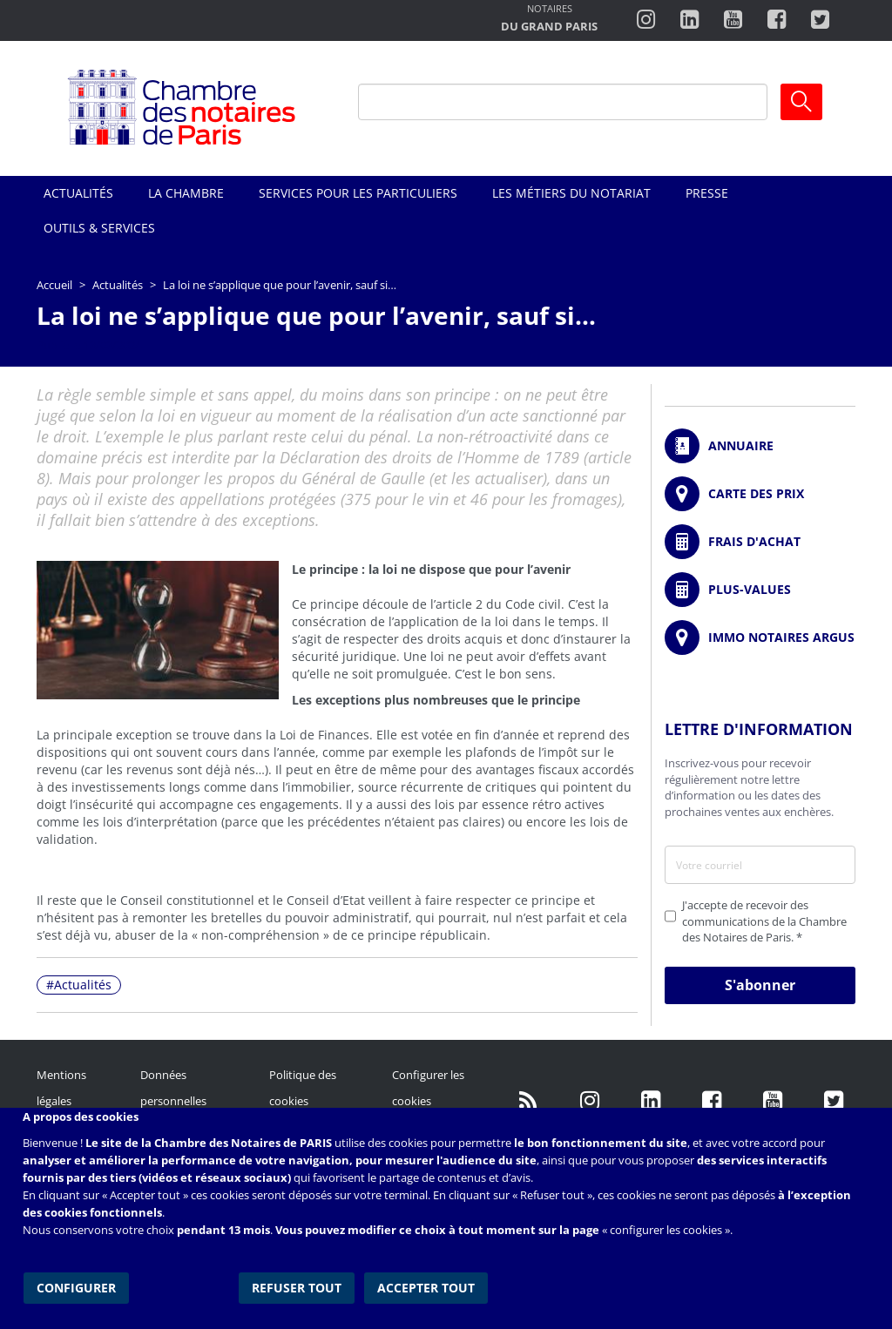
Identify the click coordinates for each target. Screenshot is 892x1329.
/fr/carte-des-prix (760, 493)
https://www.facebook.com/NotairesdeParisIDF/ (711, 1101)
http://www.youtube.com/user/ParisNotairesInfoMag (733, 20)
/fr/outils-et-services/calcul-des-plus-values (760, 589)
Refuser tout (298, 1285)
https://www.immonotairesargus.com (760, 637)
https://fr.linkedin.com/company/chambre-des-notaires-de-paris (689, 20)
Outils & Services (99, 227)
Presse (707, 193)
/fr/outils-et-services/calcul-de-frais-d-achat (760, 541)
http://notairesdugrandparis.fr (549, 19)
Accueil (54, 285)
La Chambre (186, 193)
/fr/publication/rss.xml (529, 1101)
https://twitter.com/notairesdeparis (820, 20)
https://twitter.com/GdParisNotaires (833, 1101)
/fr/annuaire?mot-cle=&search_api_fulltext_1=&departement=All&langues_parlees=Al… (760, 445)
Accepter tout (427, 1285)
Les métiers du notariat (571, 193)
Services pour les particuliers (358, 193)
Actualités (78, 193)
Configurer (75, 1285)
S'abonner (760, 985)
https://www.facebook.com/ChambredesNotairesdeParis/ (776, 20)
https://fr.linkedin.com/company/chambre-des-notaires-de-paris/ (650, 1101)
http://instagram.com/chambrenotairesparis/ (646, 20)
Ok (801, 102)
